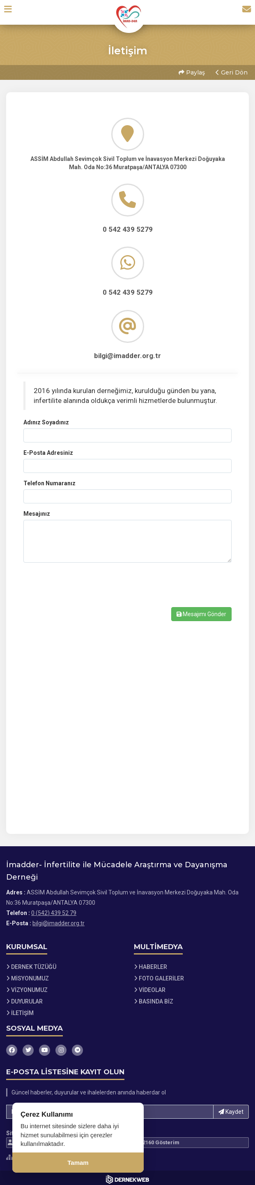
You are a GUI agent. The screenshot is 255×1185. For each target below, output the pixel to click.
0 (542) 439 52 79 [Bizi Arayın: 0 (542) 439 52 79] (53, 910)
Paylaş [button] (191, 71)
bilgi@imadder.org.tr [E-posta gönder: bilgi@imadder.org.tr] (58, 920)
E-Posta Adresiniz (48, 450)
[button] (11, 12)
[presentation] (85, 590)
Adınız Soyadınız (46, 419)
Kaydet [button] (231, 1109)
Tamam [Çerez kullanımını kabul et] (77, 1162)
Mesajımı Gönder (201, 611)
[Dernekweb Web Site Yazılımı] (127, 1176)
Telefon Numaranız (49, 480)
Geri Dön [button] (231, 71)
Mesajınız (36, 511)
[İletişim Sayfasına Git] (243, 12)
